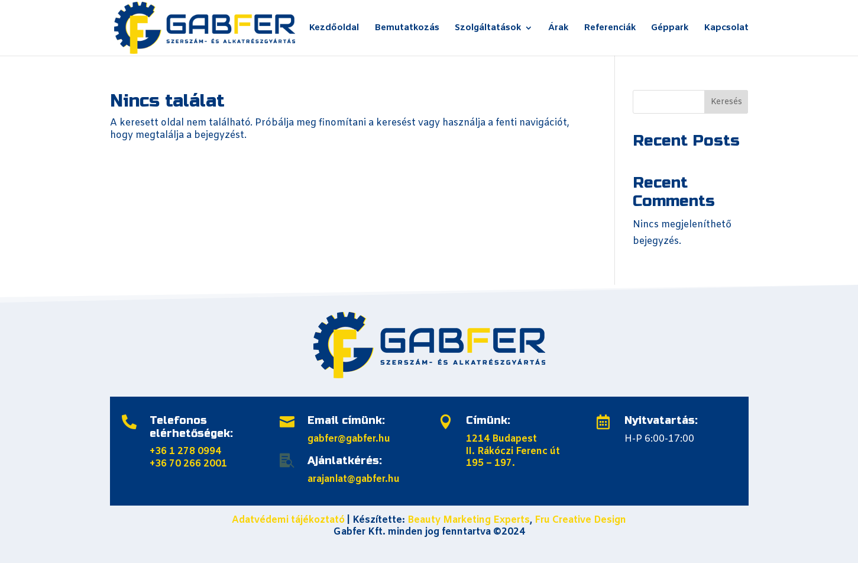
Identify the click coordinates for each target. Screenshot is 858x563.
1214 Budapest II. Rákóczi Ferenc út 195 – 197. (513, 451)
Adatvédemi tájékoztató (288, 520)
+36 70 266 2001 (188, 464)
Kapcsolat (726, 29)
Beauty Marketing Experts (468, 520)
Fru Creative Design (580, 520)
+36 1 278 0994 (185, 451)
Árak (558, 29)
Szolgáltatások (488, 29)
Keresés (726, 102)
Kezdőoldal (334, 29)
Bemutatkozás (406, 29)
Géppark (669, 29)
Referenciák (610, 29)
